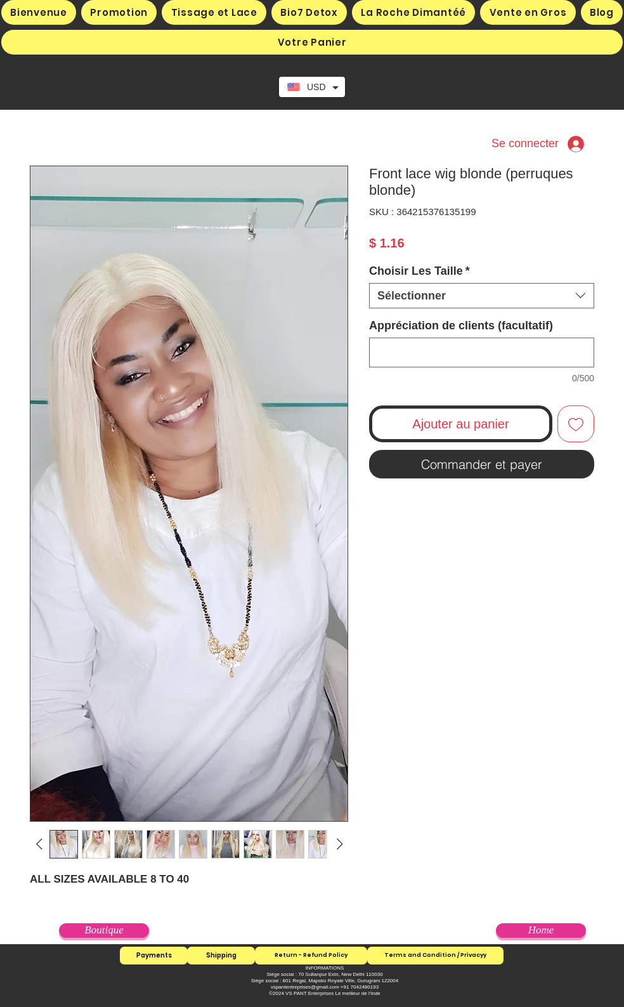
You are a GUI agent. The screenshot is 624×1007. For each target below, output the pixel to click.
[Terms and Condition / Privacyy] (435, 955)
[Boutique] (104, 930)
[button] (312, 42)
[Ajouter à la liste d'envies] (575, 423)
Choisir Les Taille (419, 271)
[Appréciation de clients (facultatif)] (482, 352)
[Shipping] (221, 955)
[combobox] (481, 295)
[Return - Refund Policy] (311, 955)
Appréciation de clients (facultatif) (461, 325)
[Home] (541, 930)
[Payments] (154, 955)
